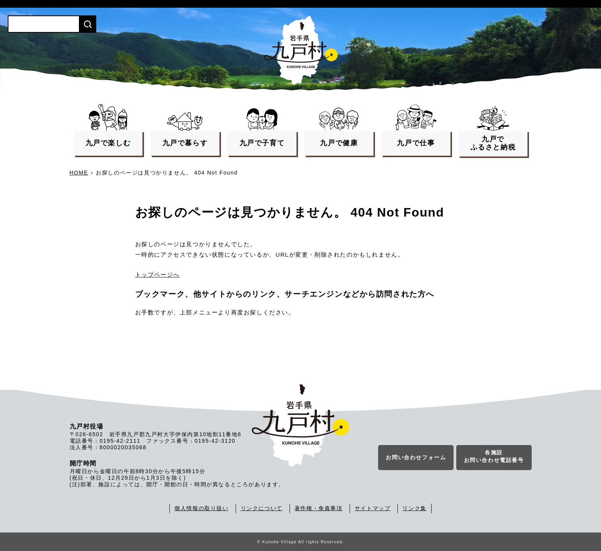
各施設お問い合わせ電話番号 (494, 457)
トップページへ (157, 274)
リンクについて (262, 508)
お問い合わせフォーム (416, 458)
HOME (79, 173)
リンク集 (414, 508)
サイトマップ (373, 508)
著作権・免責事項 (319, 508)
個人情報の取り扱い (201, 508)
